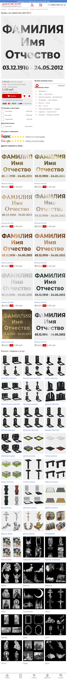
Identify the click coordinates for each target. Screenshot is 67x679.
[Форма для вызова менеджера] (32, 4)
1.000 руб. (16, 226)
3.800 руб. (16, 345)
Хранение (18, 126)
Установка (18, 111)
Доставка (18, 115)
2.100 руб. (16, 187)
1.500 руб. (16, 305)
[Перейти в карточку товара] (5, 187)
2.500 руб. (16, 266)
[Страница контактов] (40, 4)
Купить (12, 96)
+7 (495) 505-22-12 (57, 5)
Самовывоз (18, 119)
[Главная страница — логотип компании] (11, 4)
